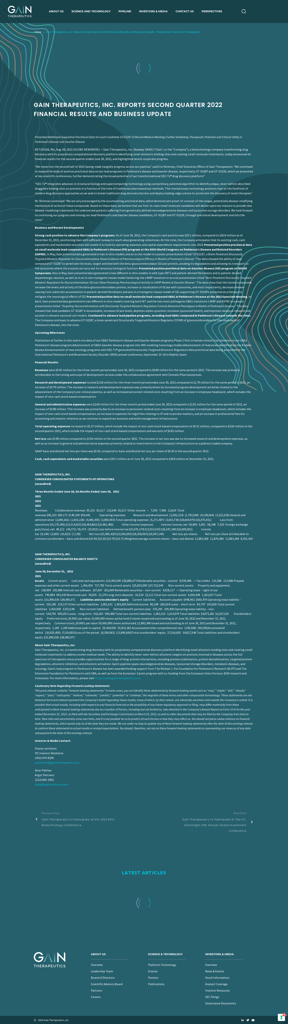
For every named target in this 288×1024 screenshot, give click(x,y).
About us (56, 11)
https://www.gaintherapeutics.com (117, 678)
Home (38, 32)
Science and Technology (91, 11)
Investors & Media (153, 11)
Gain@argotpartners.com (51, 784)
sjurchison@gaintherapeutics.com (57, 762)
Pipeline (124, 11)
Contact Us (185, 11)
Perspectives (212, 11)
